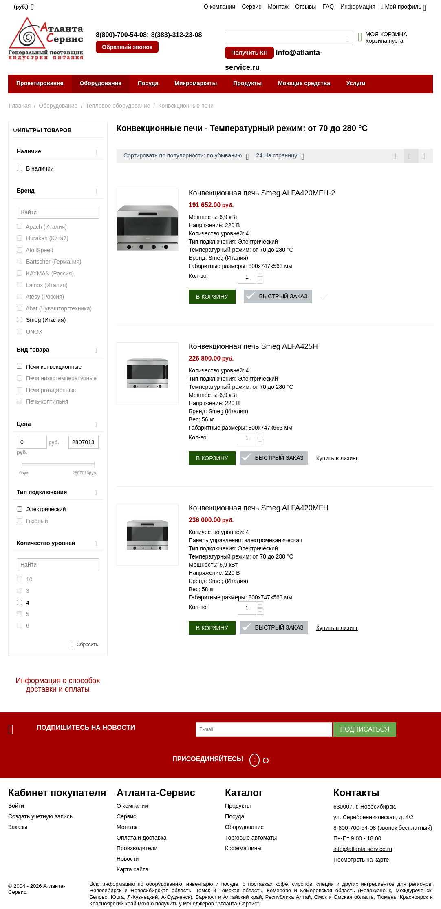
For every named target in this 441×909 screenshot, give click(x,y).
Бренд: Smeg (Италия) (218, 258)
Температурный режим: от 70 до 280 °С (241, 250)
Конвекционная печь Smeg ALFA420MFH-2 (262, 193)
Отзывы (305, 6)
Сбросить (87, 644)
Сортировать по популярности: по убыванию (186, 156)
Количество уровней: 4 (219, 234)
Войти (16, 806)
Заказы (17, 827)
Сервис (251, 6)
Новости (128, 859)
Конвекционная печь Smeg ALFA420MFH (259, 508)
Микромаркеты (195, 83)
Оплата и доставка (141, 837)
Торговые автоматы (251, 837)
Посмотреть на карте (361, 859)
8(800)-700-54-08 (121, 34)
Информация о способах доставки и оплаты (57, 684)
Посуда (148, 83)
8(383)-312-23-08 (176, 34)
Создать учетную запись (40, 816)
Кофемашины (243, 848)
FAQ (328, 6)
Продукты (247, 83)
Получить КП (249, 52)
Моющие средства (304, 83)
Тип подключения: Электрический (233, 242)
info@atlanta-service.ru (362, 849)
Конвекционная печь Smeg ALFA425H (253, 347)
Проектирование (40, 83)
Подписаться (364, 729)
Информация (357, 6)
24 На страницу (280, 156)
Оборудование (100, 83)
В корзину (212, 297)
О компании (219, 6)
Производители (137, 848)
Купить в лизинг (337, 458)
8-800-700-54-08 (354, 828)
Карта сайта (132, 869)
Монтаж (278, 6)
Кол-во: (198, 276)
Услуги (356, 83)
